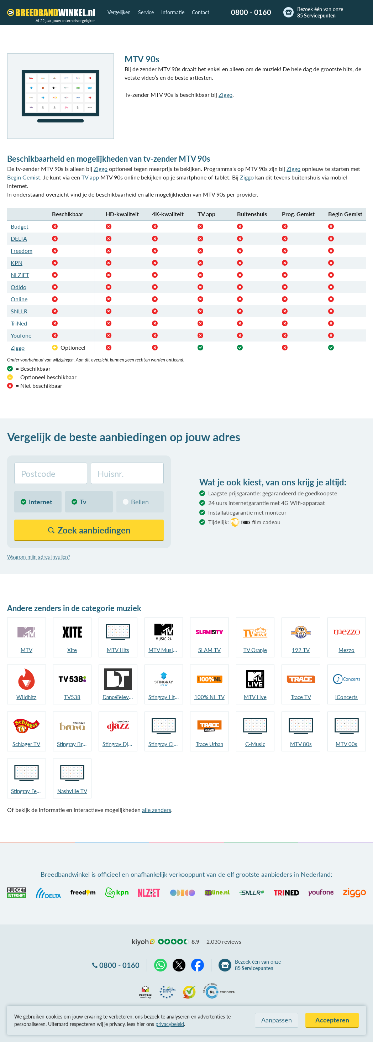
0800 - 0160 (251, 12)
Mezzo (346, 650)
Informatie (172, 12)
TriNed (19, 323)
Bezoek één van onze (320, 12)
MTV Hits (118, 650)
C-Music (255, 744)
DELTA (19, 238)
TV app (90, 177)
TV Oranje (255, 650)
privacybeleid (170, 1024)
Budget (19, 226)
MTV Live (255, 697)
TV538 (72, 697)
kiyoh (143, 942)
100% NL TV (209, 697)
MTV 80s (301, 744)
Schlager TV (26, 744)
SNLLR (19, 311)
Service (146, 12)
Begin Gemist (23, 177)
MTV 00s (346, 744)
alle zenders (156, 809)
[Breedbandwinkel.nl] (51, 12)
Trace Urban (209, 744)
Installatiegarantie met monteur (247, 512)
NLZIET (20, 274)
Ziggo (225, 94)
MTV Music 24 (163, 650)
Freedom (21, 250)
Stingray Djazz (118, 744)
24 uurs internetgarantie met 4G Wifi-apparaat (266, 502)
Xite (72, 650)
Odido (18, 286)
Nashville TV (72, 791)
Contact (200, 12)
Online (19, 299)
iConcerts (346, 697)
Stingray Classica (163, 744)
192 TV (301, 650)
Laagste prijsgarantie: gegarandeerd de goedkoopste (272, 493)
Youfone (21, 335)
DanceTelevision (118, 697)
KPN (16, 262)
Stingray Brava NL (72, 744)
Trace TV (301, 697)
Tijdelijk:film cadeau (244, 522)
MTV (26, 650)
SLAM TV (209, 650)
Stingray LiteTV (163, 697)
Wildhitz (26, 697)
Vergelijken (119, 12)
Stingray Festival (26, 791)
